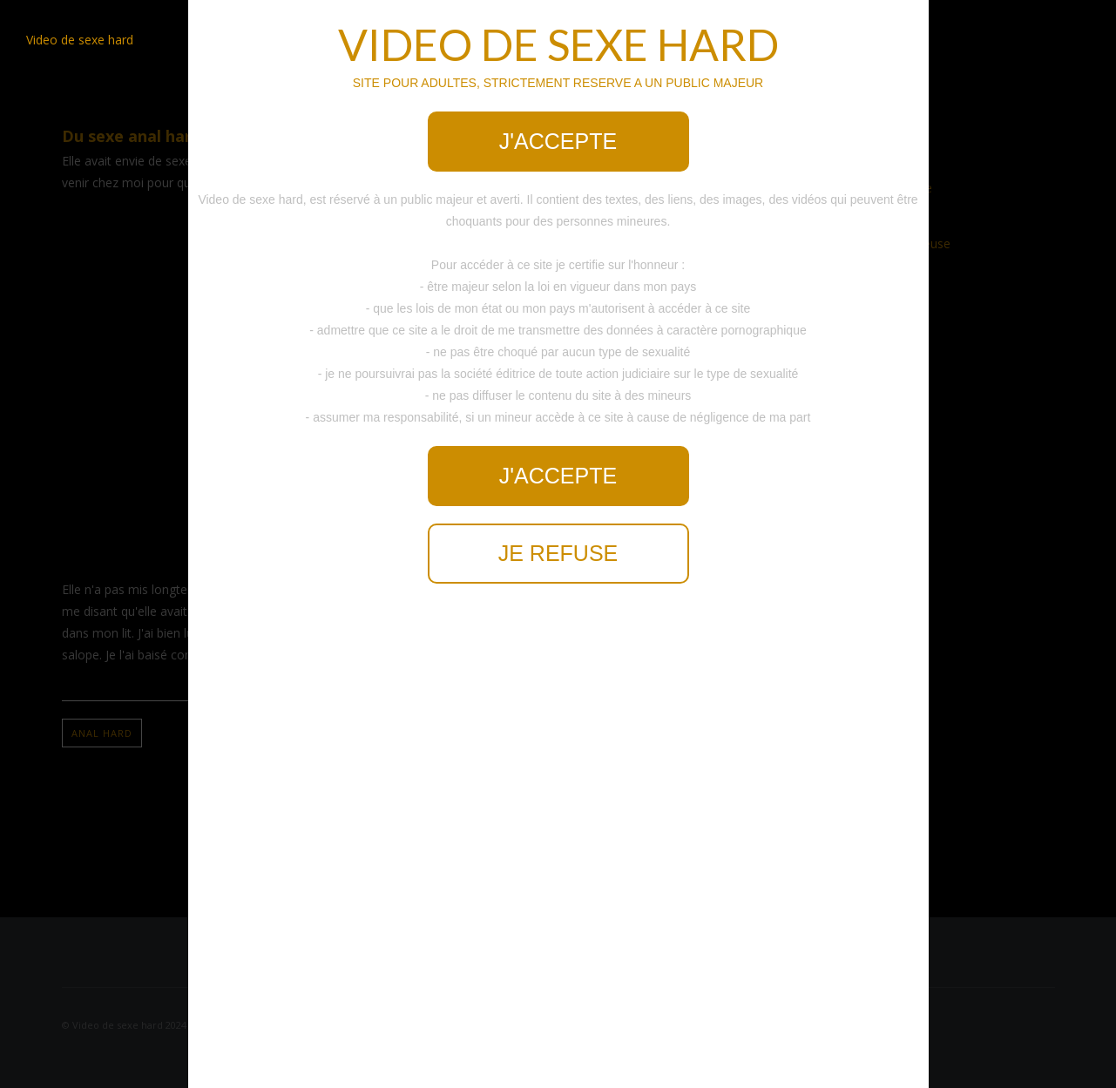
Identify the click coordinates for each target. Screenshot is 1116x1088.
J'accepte (558, 141)
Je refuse (558, 553)
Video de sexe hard (79, 39)
